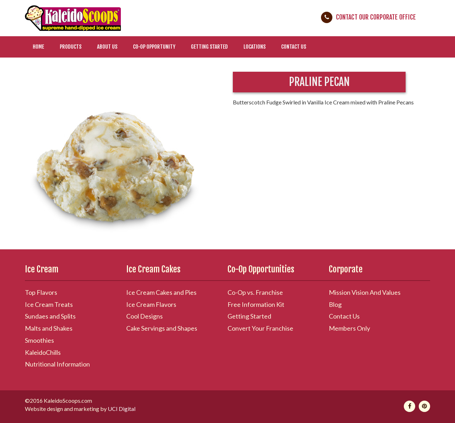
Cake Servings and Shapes (161, 328)
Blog (335, 304)
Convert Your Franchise (260, 328)
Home (38, 46)
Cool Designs (144, 316)
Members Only (349, 328)
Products (70, 46)
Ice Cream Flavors (151, 304)
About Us (107, 46)
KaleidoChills (43, 352)
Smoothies (39, 340)
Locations (254, 46)
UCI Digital (121, 408)
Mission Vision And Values (365, 292)
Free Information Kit (256, 304)
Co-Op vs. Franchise (255, 292)
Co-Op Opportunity (154, 46)
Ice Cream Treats (49, 304)
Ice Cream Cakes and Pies (161, 292)
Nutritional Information (57, 364)
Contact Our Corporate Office (376, 17)
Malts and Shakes (49, 328)
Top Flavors (41, 292)
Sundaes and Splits (50, 316)
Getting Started (209, 46)
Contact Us (293, 46)
